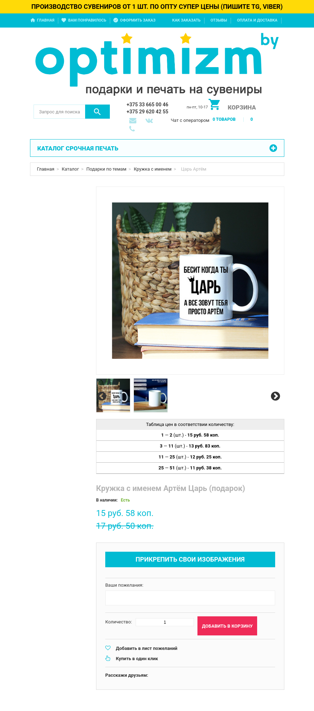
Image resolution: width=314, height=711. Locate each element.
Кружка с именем (153, 169)
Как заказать (186, 20)
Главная (46, 20)
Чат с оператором (190, 120)
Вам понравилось (87, 20)
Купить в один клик (137, 658)
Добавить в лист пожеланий (146, 648)
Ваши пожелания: (124, 585)
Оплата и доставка (257, 20)
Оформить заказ (137, 20)
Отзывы (219, 20)
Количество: (118, 621)
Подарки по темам (106, 169)
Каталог (70, 169)
